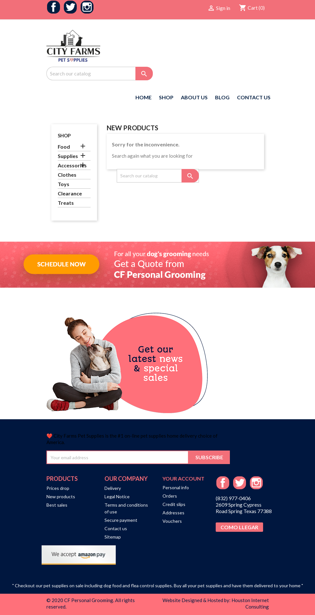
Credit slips (173, 504)
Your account (183, 478)
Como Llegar (239, 527)
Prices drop (57, 488)
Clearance (70, 193)
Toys (63, 184)
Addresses (173, 512)
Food (64, 147)
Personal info (175, 487)
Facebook (53, 7)
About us (194, 97)
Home (143, 97)
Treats (66, 203)
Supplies (68, 156)
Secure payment (120, 520)
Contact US (254, 97)
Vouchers (172, 521)
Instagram (87, 7)
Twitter (70, 7)
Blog (222, 97)
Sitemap (112, 537)
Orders (169, 496)
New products (60, 496)
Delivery (112, 488)
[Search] (99, 73)
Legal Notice (117, 496)
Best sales (56, 505)
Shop (166, 97)
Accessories (72, 165)
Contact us (115, 528)
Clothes (67, 175)
